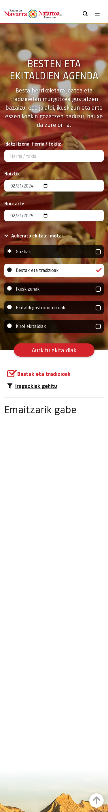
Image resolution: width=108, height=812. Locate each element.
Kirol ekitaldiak (54, 326)
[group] (54, 251)
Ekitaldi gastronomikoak (54, 307)
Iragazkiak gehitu (32, 385)
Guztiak (54, 251)
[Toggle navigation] (97, 13)
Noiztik (12, 174)
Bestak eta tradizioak (54, 270)
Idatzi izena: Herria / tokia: (32, 144)
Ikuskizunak (54, 289)
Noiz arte (14, 203)
